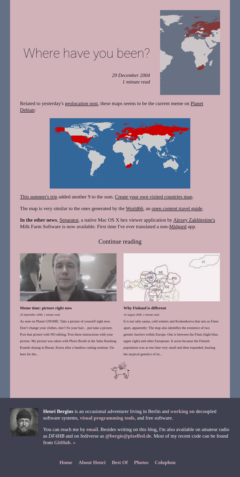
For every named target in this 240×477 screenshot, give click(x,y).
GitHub (62, 442)
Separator (69, 220)
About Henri (92, 462)
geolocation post (81, 103)
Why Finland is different (145, 308)
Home (66, 462)
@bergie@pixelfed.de (128, 436)
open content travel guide (177, 208)
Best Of (120, 462)
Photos (141, 462)
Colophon (165, 462)
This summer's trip (38, 197)
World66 (134, 208)
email (92, 429)
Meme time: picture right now (46, 308)
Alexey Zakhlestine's (194, 220)
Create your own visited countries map (153, 197)
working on (182, 411)
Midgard (177, 226)
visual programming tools (107, 418)
